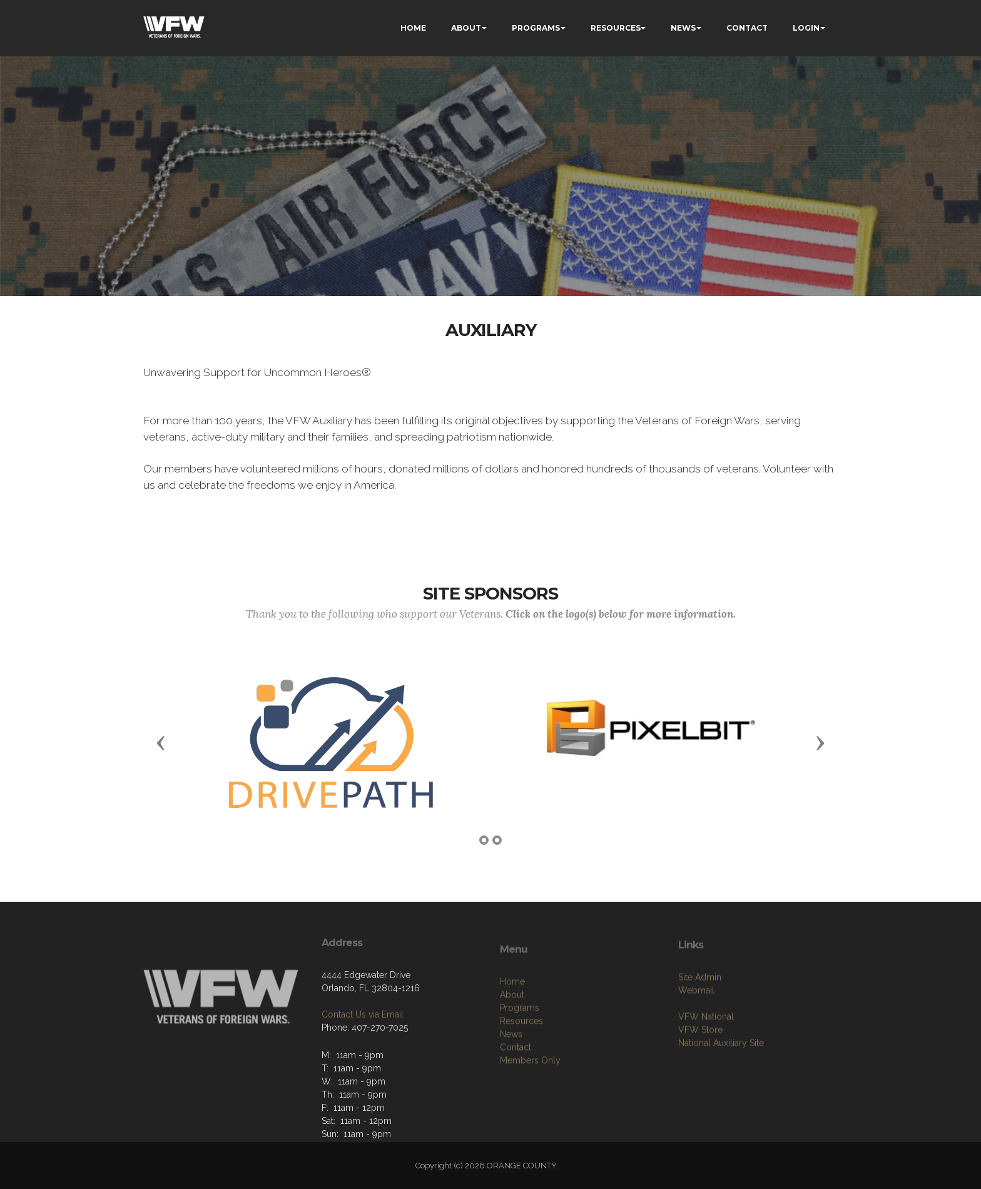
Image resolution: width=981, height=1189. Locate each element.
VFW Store (700, 1058)
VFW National (706, 1045)
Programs (519, 1043)
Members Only (530, 1096)
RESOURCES (616, 28)
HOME (413, 28)
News (511, 1069)
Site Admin (699, 1006)
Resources (521, 1056)
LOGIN (806, 28)
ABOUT (466, 28)
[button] (161, 742)
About (512, 1030)
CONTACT (747, 28)
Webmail (696, 1019)
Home (512, 1017)
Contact (515, 1083)
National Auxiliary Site (721, 1071)
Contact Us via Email (363, 1039)
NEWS (683, 28)
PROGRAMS (536, 28)
